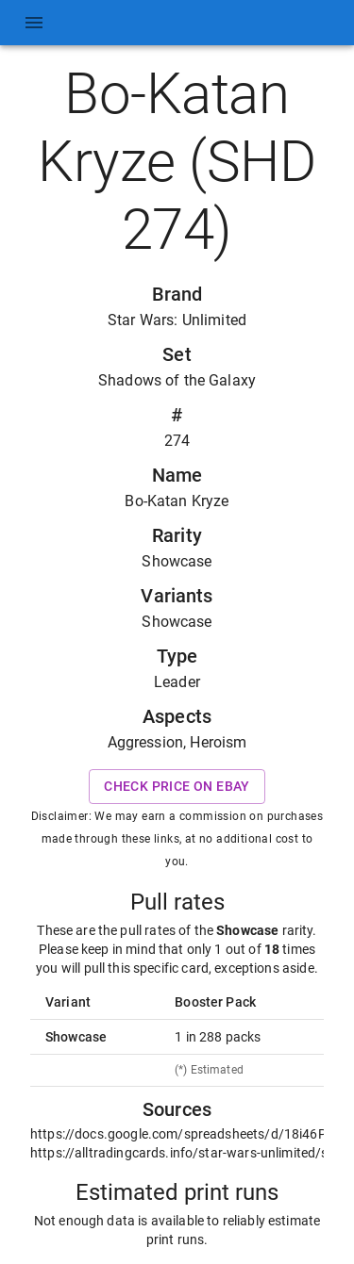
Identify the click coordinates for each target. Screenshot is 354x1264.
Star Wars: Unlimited (177, 320)
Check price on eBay (177, 786)
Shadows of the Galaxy (177, 380)
